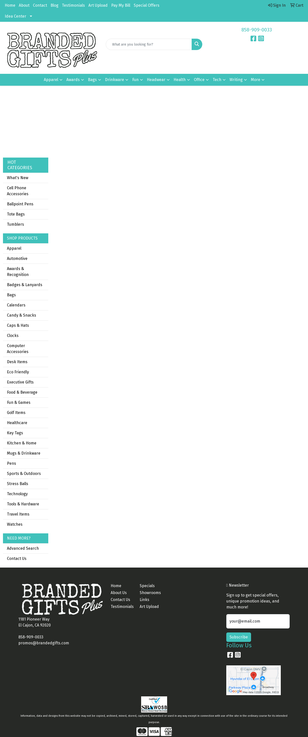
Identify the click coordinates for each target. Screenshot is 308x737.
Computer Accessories (17, 348)
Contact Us (16, 558)
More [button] (255, 79)
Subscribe (239, 637)
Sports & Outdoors (24, 473)
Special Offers (146, 5)
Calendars (16, 305)
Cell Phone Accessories (17, 191)
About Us (119, 592)
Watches (15, 524)
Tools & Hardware (23, 504)
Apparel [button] (51, 79)
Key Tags (15, 433)
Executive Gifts (20, 382)
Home (10, 5)
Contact (40, 5)
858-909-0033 (256, 30)
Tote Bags (16, 214)
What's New (17, 177)
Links (144, 599)
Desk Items (17, 361)
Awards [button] (73, 79)
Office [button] (199, 79)
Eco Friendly (18, 372)
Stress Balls (17, 483)
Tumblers (15, 224)
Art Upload (98, 5)
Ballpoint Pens (20, 204)
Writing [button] (236, 79)
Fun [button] (135, 79)
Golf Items (16, 412)
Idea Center (15, 16)
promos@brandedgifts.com (43, 643)
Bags (11, 295)
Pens (11, 463)
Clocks (13, 335)
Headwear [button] (156, 79)
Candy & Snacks (21, 315)
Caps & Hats (18, 325)
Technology (17, 493)
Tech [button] (217, 79)
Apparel (14, 248)
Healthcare (17, 422)
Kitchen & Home (21, 443)
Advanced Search (23, 548)
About (24, 5)
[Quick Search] (149, 44)
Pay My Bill (120, 5)
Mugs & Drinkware (23, 453)
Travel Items (18, 514)
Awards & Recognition (18, 271)
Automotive (17, 258)
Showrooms (150, 592)
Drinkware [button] (114, 79)
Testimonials (73, 5)
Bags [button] (92, 79)
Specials (147, 585)
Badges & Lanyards (24, 284)
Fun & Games (18, 402)
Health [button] (180, 79)
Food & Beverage (22, 392)
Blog (54, 5)
